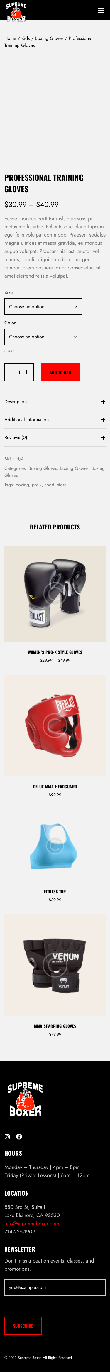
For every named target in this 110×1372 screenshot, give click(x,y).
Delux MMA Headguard (55, 786)
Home (10, 38)
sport (49, 484)
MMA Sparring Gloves (55, 1026)
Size (8, 292)
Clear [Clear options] (9, 351)
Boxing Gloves (49, 38)
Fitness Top (55, 891)
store (62, 484)
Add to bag (60, 372)
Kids (25, 38)
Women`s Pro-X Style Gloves (55, 652)
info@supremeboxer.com (31, 1223)
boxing (22, 484)
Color (10, 322)
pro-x (37, 484)
